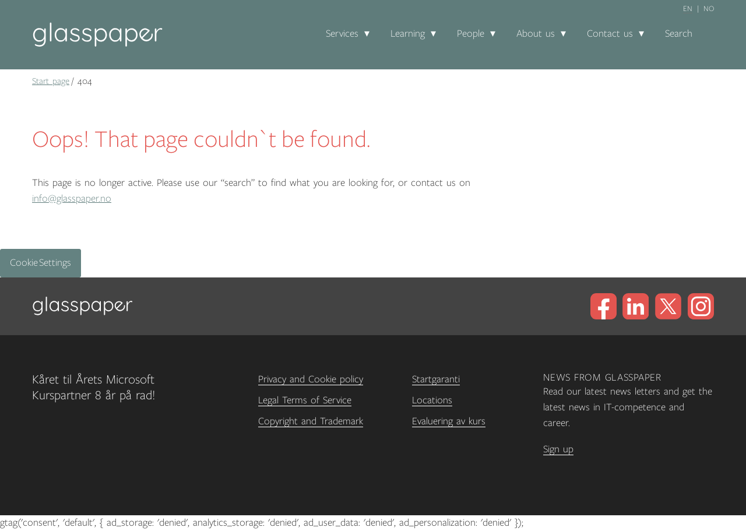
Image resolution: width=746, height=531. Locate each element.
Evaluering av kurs (448, 421)
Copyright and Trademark (310, 421)
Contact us (610, 34)
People (470, 34)
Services (342, 34)
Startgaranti (436, 379)
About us (535, 34)
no (708, 9)
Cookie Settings (40, 263)
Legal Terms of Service (304, 400)
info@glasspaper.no (71, 199)
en (687, 9)
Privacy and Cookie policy (310, 379)
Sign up (558, 449)
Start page (50, 81)
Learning (407, 34)
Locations (432, 400)
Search (678, 34)
